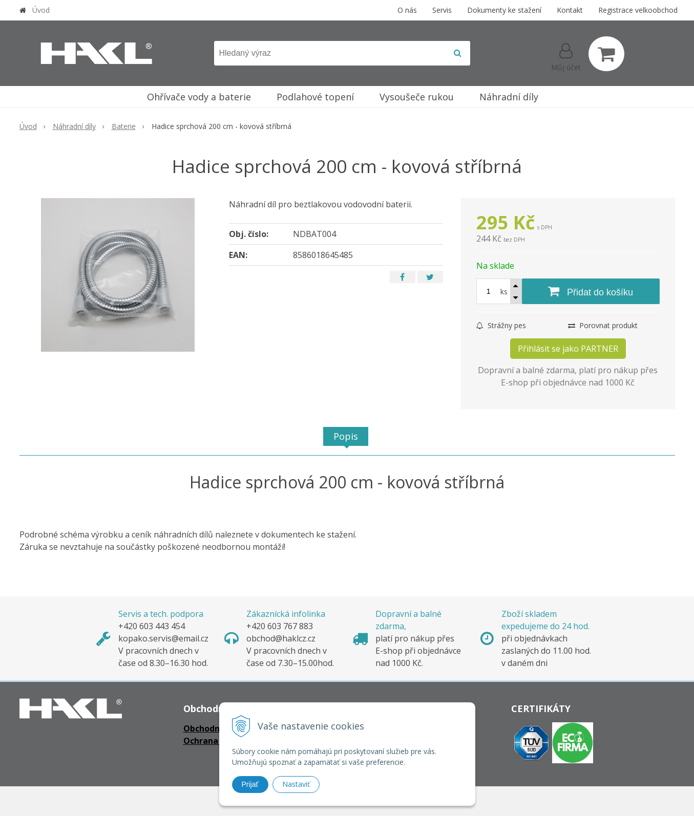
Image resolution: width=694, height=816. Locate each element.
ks (504, 291)
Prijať (250, 784)
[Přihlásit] (566, 56)
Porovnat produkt (603, 325)
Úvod (41, 10)
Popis (345, 436)
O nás (407, 10)
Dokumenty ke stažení (504, 10)
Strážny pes (501, 325)
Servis (442, 10)
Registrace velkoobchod (638, 10)
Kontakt (570, 10)
